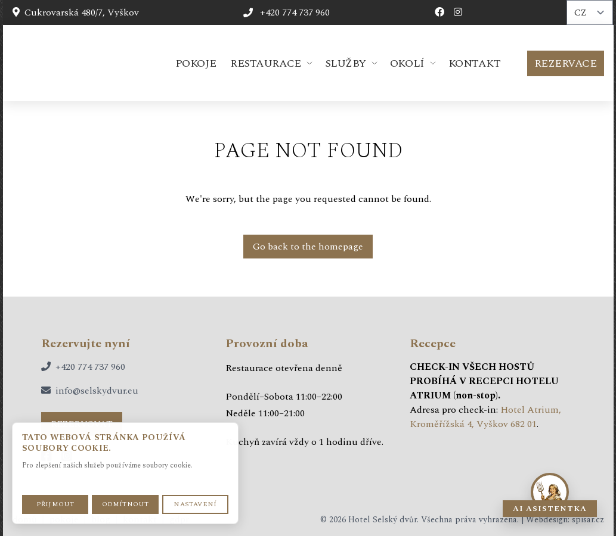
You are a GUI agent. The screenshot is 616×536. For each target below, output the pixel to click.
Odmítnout (125, 504)
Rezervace (565, 63)
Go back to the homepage (308, 246)
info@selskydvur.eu (96, 391)
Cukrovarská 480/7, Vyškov (76, 12)
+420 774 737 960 (90, 367)
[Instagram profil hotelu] (458, 12)
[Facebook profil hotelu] (439, 12)
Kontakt (474, 63)
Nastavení (195, 504)
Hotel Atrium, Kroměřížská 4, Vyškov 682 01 (485, 417)
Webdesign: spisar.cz (565, 519)
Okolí (407, 63)
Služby (345, 63)
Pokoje (195, 63)
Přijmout (55, 504)
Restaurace (265, 63)
